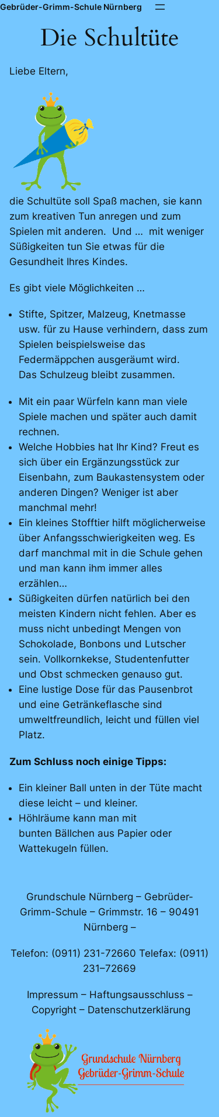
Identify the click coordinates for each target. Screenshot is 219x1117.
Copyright (54, 1010)
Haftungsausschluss (137, 994)
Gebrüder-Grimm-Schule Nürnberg (71, 7)
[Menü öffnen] (160, 7)
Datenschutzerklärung (139, 1010)
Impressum (52, 994)
